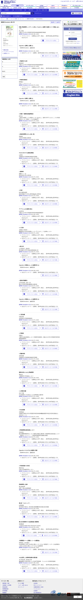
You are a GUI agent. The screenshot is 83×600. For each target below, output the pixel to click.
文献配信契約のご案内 (38, 587)
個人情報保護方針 (37, 592)
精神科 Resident (30, 18)
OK (77, 596)
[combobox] (13, 13)
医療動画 (4, 592)
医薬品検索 (5, 587)
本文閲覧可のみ (18, 16)
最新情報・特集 (6, 583)
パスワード (67, 35)
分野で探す (31, 10)
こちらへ (78, 41)
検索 (4, 76)
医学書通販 (5, 590)
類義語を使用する (6, 16)
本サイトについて (37, 585)
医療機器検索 (5, 588)
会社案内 (36, 583)
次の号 (58, 22)
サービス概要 (21, 583)
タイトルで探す (18, 10)
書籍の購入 (6, 50)
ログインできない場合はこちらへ (73, 47)
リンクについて (37, 588)
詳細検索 (7, 10)
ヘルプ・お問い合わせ (77, 1)
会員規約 (36, 590)
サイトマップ (21, 587)
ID (69, 32)
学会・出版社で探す (43, 10)
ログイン (73, 38)
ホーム (2, 18)
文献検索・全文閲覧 (7, 585)
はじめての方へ (66, 1)
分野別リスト (6, 53)
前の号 (52, 22)
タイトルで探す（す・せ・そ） (17, 18)
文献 (7, 18)
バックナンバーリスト (8, 51)
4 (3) (29, 34)
